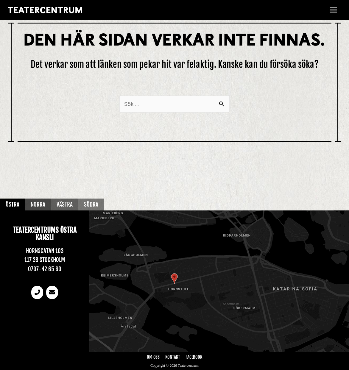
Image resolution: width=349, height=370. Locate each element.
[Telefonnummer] (37, 292)
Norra (38, 204)
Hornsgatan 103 (45, 251)
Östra (12, 204)
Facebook (194, 357)
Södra (91, 204)
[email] (52, 292)
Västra (65, 204)
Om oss (153, 357)
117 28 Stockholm (44, 259)
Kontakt (172, 357)
